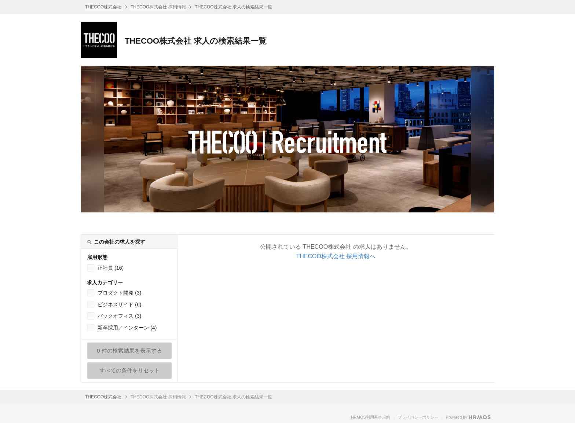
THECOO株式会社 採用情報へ (336, 256)
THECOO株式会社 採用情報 (158, 7)
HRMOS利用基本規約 (370, 417)
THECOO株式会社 (104, 7)
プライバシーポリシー (418, 417)
